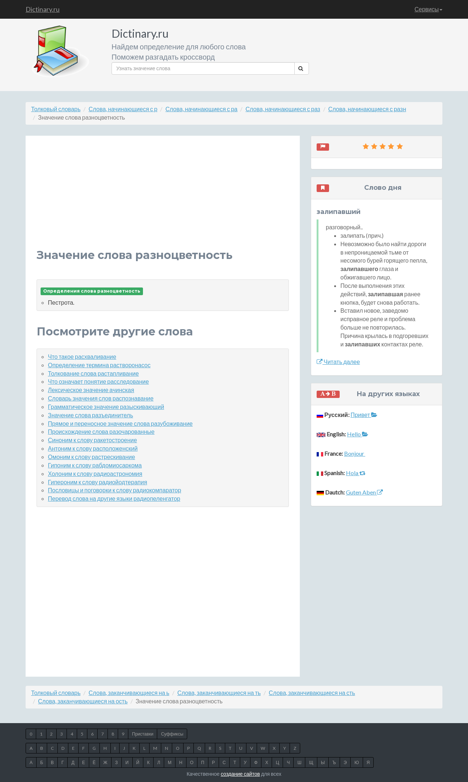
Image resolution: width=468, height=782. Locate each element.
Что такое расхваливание (82, 356)
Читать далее (338, 361)
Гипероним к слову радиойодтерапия (97, 481)
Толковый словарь (55, 108)
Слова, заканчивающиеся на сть (312, 692)
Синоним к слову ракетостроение (92, 439)
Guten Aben (364, 492)
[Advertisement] (163, 198)
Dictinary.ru (43, 9)
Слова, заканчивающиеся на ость (83, 701)
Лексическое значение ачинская (91, 389)
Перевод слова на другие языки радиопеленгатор (114, 498)
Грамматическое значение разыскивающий (106, 406)
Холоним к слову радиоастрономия (95, 473)
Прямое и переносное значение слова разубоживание (120, 423)
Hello (357, 434)
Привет (364, 414)
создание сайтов (240, 774)
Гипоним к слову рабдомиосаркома (95, 465)
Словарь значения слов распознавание (101, 398)
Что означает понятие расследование (98, 381)
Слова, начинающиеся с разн (367, 108)
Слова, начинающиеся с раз (282, 108)
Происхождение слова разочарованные (101, 431)
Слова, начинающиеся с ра (201, 108)
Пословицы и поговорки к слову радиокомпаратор (114, 489)
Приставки (142, 734)
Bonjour (354, 453)
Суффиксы (172, 734)
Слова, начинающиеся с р (122, 108)
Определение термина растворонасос (99, 364)
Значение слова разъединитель (90, 414)
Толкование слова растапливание (93, 373)
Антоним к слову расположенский (92, 448)
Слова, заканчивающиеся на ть (219, 692)
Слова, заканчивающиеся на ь (128, 692)
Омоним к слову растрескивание (91, 456)
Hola (356, 472)
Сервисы (428, 8)
